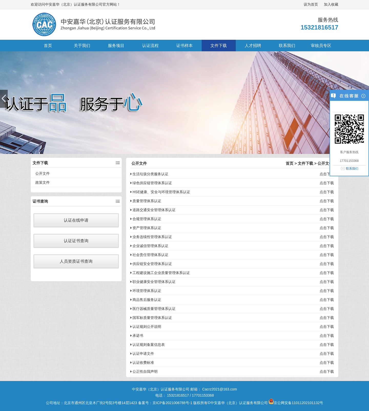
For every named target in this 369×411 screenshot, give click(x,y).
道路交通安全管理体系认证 (153, 210)
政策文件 (42, 182)
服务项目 (116, 45)
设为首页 (311, 4)
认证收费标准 (142, 362)
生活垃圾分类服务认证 (149, 174)
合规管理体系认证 (145, 219)
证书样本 (184, 45)
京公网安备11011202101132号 (296, 403)
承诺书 (137, 336)
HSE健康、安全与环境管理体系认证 (160, 192)
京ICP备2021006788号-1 (172, 403)
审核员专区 (321, 45)
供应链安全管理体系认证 (151, 264)
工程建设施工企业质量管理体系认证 (160, 273)
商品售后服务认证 (145, 300)
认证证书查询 (76, 241)
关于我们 (82, 45)
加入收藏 (331, 4)
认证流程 (150, 45)
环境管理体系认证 (145, 291)
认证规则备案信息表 (147, 344)
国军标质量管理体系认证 (151, 318)
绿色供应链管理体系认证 (151, 183)
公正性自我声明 (144, 371)
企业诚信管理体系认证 (149, 246)
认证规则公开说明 (145, 327)
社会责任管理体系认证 (149, 255)
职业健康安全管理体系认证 (153, 282)
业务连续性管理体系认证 (151, 237)
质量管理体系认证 (145, 201)
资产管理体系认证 (145, 228)
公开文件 (42, 173)
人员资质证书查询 (76, 261)
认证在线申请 (76, 220)
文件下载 (218, 45)
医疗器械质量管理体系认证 (153, 309)
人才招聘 (253, 45)
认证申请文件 (142, 353)
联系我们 (287, 45)
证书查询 (40, 201)
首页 (48, 45)
